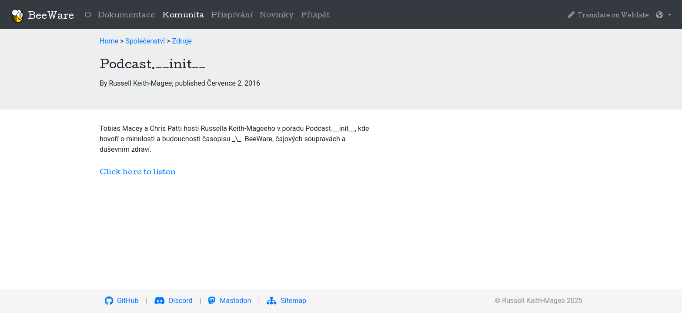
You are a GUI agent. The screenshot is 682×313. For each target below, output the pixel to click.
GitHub (121, 300)
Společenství (145, 41)
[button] (663, 16)
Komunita (184, 15)
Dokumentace (126, 16)
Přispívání (232, 16)
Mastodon (229, 300)
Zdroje (182, 41)
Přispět (315, 16)
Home (109, 41)
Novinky (277, 16)
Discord (173, 300)
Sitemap (286, 300)
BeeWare (42, 16)
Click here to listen (138, 172)
